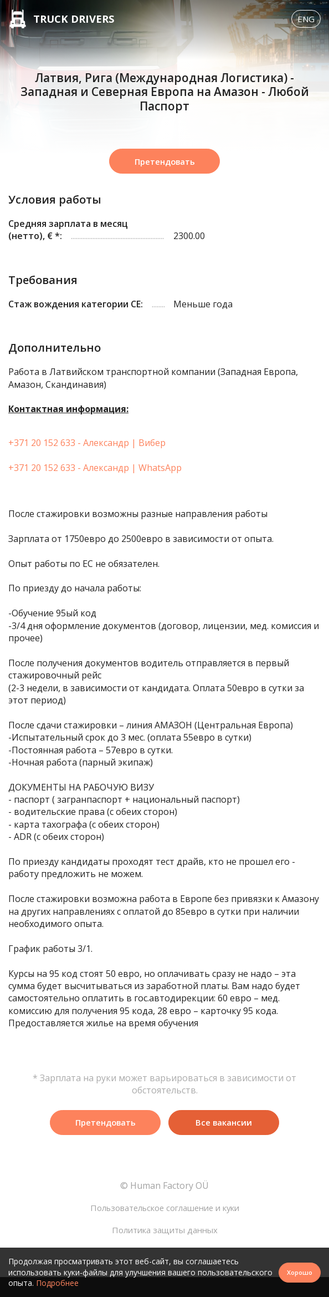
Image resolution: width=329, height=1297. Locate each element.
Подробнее (57, 1283)
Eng (304, 25)
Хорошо (298, 1271)
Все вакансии (223, 1138)
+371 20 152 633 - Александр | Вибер (87, 457)
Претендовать (164, 175)
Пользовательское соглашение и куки (164, 1225)
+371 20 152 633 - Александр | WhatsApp (95, 482)
